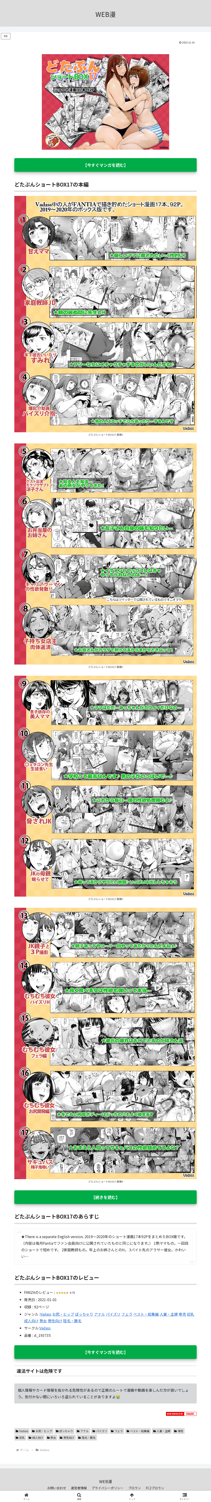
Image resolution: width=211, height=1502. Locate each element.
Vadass (45, 1314)
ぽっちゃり (84, 1314)
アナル (99, 1314)
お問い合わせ (56, 1488)
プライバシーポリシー (107, 1488)
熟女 (43, 1320)
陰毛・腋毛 (72, 1320)
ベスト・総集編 (146, 1314)
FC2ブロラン (155, 1488)
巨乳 (190, 1314)
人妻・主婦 (169, 1314)
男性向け (55, 1320)
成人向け (31, 1320)
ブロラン (134, 1488)
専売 (182, 1314)
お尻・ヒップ (63, 1314)
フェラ (126, 1314)
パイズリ (113, 1314)
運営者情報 (79, 1488)
